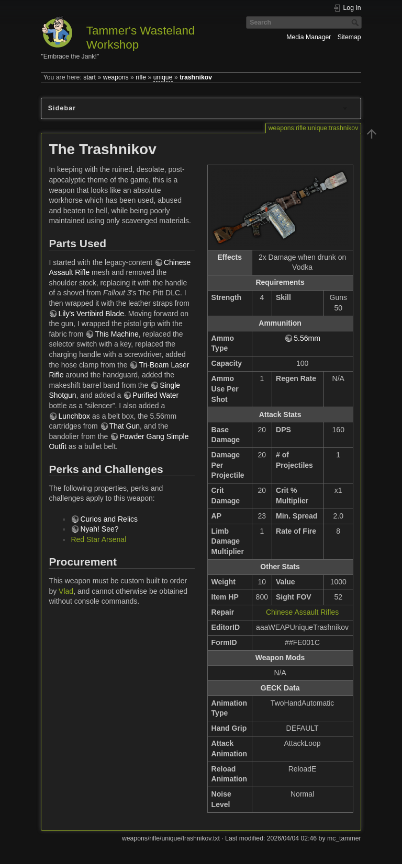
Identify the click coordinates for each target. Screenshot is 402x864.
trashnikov (196, 77)
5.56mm (307, 338)
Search (356, 22)
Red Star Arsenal (98, 539)
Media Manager (308, 37)
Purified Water (155, 395)
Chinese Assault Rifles (302, 612)
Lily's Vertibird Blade (91, 313)
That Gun (124, 426)
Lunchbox (74, 416)
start (89, 77)
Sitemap (349, 37)
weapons (116, 77)
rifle (141, 77)
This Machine (116, 334)
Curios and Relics (109, 519)
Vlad (66, 591)
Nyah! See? (99, 529)
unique (163, 77)
